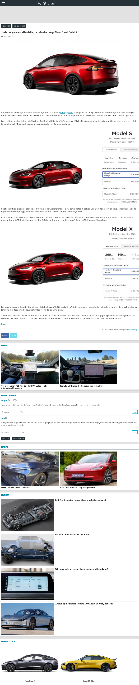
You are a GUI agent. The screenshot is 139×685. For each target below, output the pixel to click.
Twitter (13, 335)
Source (3, 324)
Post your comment (19, 26)
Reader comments (10, 395)
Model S (62, 112)
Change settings (132, 330)
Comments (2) (6, 26)
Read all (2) (5, 439)
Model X (70, 112)
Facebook (5, 335)
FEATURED (5, 495)
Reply (134, 412)
